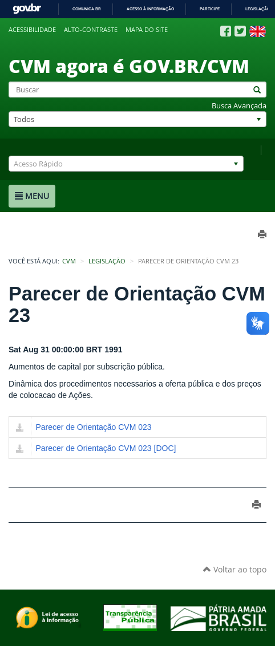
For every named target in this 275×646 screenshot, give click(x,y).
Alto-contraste (91, 30)
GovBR (27, 8)
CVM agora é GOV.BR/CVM (129, 65)
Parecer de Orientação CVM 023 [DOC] (106, 448)
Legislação (257, 8)
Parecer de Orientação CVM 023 (94, 427)
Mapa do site (147, 30)
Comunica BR (86, 8)
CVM (69, 261)
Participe (210, 8)
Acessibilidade (32, 30)
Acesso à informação (150, 8)
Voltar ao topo (234, 569)
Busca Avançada (239, 106)
